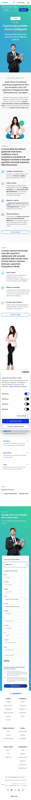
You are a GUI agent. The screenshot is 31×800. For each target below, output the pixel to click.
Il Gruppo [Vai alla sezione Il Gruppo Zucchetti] (8, 702)
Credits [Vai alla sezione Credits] (22, 716)
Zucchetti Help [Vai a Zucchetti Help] (22, 764)
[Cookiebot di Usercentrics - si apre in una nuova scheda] (22, 372)
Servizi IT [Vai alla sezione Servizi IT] (8, 750)
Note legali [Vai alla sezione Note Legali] (22, 705)
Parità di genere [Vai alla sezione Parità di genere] (23, 731)
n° (4, 618)
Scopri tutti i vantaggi (15, 314)
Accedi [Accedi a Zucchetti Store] (22, 750)
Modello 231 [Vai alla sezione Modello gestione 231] (23, 709)
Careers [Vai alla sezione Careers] (8, 719)
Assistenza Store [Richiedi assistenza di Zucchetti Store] (22, 757)
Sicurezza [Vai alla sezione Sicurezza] (8, 735)
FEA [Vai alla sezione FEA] (8, 753)
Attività (6, 603)
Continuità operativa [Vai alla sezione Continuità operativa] (8, 738)
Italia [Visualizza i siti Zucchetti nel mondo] (15, 796)
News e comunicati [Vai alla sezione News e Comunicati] (8, 712)
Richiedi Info (23, 9)
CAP (5, 632)
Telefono (6, 639)
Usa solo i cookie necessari (15, 426)
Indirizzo (6, 610)
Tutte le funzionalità (15, 232)
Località (6, 625)
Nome (5, 574)
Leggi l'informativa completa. (18, 386)
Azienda (6, 589)
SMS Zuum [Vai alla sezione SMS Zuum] (8, 757)
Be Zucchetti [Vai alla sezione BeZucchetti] (8, 709)
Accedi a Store (20, 2)
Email (5, 647)
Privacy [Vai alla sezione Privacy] (23, 702)
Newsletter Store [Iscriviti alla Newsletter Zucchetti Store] (22, 768)
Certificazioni (22, 712)
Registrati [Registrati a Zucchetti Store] (22, 753)
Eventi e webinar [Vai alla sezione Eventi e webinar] (8, 705)
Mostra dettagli (21, 416)
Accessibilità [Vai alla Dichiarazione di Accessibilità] (22, 738)
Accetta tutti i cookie (15, 421)
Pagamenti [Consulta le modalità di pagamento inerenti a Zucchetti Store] (22, 761)
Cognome (6, 581)
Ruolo (5, 596)
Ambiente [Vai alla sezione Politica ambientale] (22, 735)
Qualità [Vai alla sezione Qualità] (8, 731)
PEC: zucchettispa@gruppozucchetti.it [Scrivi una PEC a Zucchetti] (15, 777)
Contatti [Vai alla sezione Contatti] (8, 716)
